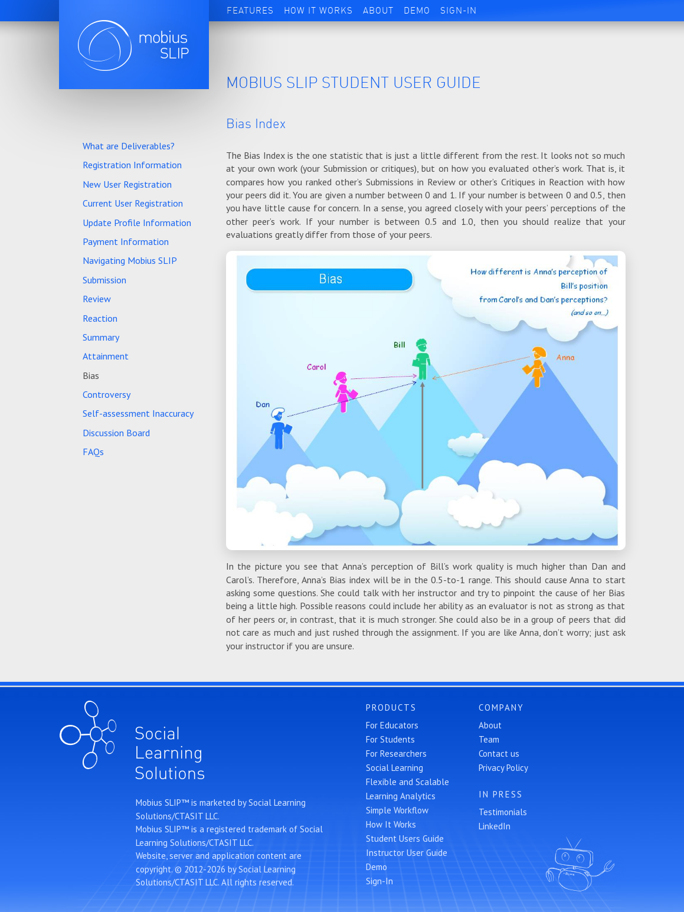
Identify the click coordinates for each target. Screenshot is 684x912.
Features (250, 10)
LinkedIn (494, 826)
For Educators (392, 725)
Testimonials (503, 812)
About (378, 10)
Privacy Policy (503, 767)
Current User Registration (133, 203)
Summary (101, 337)
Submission (104, 280)
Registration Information (132, 165)
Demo (417, 10)
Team (489, 739)
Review (97, 299)
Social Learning (394, 767)
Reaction (100, 318)
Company (501, 707)
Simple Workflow (397, 810)
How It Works (318, 10)
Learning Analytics (401, 796)
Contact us (499, 753)
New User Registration (127, 184)
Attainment (106, 356)
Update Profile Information (137, 222)
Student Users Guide (405, 838)
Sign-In (458, 10)
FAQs (93, 451)
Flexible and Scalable (407, 781)
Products (391, 707)
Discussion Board (116, 433)
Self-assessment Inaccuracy (138, 413)
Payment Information (126, 241)
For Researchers (396, 753)
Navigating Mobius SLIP (130, 260)
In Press (501, 794)
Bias (91, 375)
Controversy (106, 394)
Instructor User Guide (406, 852)
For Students (390, 739)
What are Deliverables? (129, 146)
